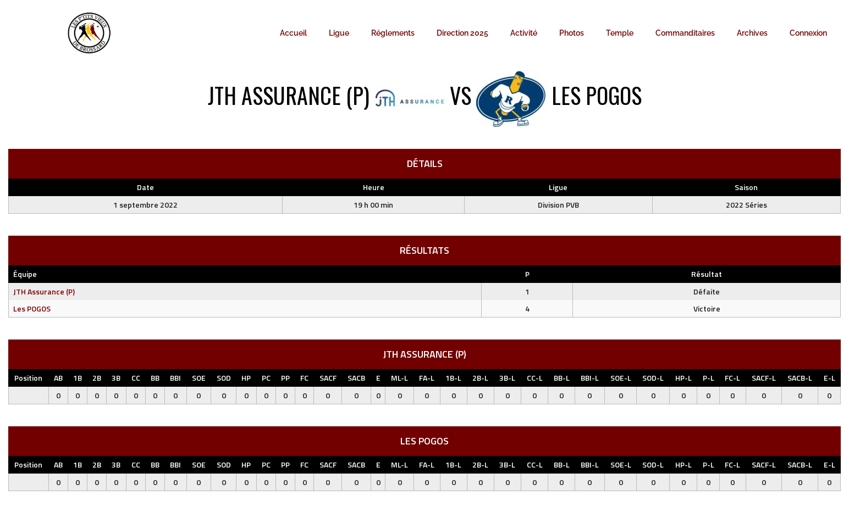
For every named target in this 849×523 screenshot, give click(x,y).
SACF (328, 377)
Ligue (339, 33)
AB (58, 377)
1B (77, 377)
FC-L (732, 377)
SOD (224, 377)
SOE (199, 377)
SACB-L (799, 377)
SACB (356, 377)
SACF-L (764, 377)
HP (246, 377)
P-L (708, 377)
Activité (523, 33)
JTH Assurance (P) (44, 291)
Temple (619, 33)
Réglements (393, 33)
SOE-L (620, 377)
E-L (829, 377)
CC (135, 377)
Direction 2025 (462, 33)
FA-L (426, 377)
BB (155, 377)
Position (28, 377)
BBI (175, 377)
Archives (752, 33)
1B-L (453, 377)
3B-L (507, 377)
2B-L (480, 377)
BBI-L (590, 377)
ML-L (399, 377)
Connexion (808, 33)
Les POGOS (32, 308)
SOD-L (653, 377)
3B (116, 377)
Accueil (293, 33)
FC (304, 377)
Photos (571, 33)
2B (96, 377)
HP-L (683, 377)
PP (285, 377)
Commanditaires (685, 33)
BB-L (562, 377)
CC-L (535, 377)
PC (266, 377)
